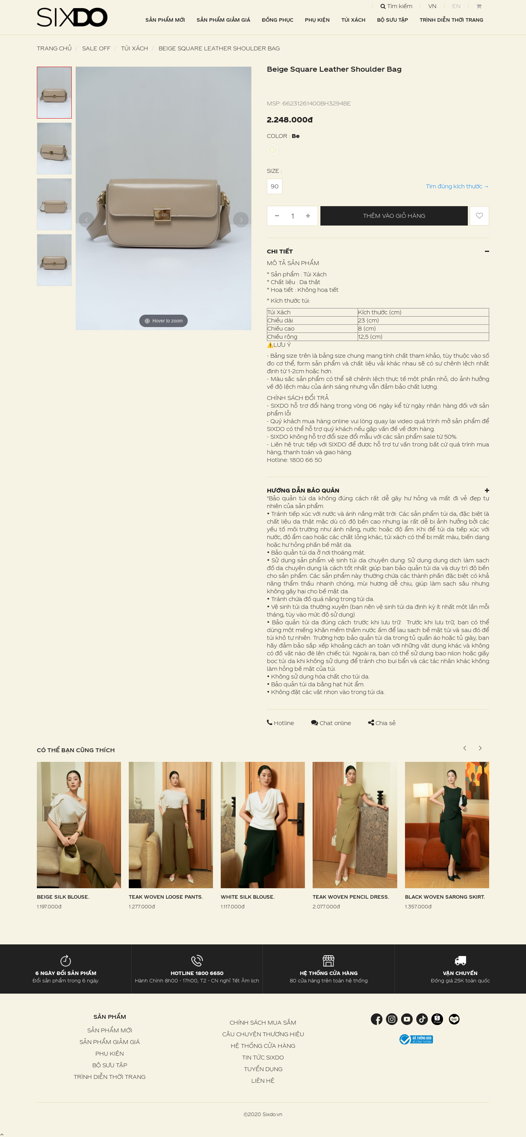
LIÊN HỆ (263, 1080)
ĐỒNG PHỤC (277, 19)
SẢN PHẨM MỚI (165, 19)
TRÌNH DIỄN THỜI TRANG (451, 19)
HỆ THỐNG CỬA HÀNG (263, 1045)
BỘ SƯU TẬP (392, 19)
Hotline (281, 723)
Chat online (332, 723)
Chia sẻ (382, 723)
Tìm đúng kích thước (457, 186)
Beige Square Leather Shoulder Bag (219, 48)
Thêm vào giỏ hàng (394, 215)
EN (456, 6)
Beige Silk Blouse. (63, 896)
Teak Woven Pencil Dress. (351, 896)
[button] (480, 748)
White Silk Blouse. (248, 896)
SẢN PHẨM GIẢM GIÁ (223, 19)
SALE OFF (96, 48)
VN (432, 6)
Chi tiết (378, 251)
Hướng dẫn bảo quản (378, 490)
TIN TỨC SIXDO (263, 1057)
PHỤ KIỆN (317, 19)
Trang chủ (54, 48)
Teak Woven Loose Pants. (166, 896)
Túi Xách (134, 48)
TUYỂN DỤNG (263, 1069)
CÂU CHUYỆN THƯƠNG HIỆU (263, 1034)
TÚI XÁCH (353, 19)
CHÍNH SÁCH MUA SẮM (263, 1022)
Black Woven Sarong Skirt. (445, 896)
